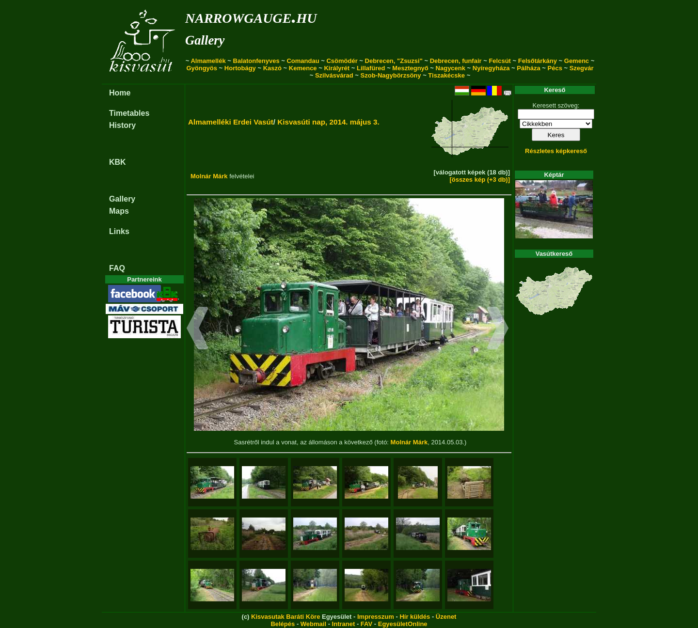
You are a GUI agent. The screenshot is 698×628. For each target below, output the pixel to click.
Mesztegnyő (410, 68)
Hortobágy (240, 68)
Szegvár (582, 68)
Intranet (343, 624)
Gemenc (576, 60)
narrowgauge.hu (251, 16)
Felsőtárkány (537, 60)
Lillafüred (371, 68)
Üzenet (446, 616)
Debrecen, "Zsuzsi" (394, 60)
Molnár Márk (209, 176)
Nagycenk (450, 68)
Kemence (303, 68)
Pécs (555, 68)
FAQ (117, 268)
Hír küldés (414, 616)
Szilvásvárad (334, 75)
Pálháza (528, 68)
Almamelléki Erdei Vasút (230, 122)
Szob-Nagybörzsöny (391, 75)
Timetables (129, 113)
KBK (117, 162)
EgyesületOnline (403, 624)
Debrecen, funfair (456, 60)
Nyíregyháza (491, 68)
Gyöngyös (201, 68)
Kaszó (272, 68)
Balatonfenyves (256, 60)
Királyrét (336, 68)
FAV (366, 624)
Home (119, 93)
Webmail (313, 624)
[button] (197, 329)
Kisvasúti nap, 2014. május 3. (328, 122)
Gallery (204, 40)
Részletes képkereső (556, 151)
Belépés (282, 624)
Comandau (302, 60)
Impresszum (375, 616)
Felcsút (500, 60)
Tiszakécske (446, 75)
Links (119, 231)
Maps (119, 211)
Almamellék (207, 60)
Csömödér (341, 60)
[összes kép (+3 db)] (479, 179)
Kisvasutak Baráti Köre (285, 616)
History (122, 125)
